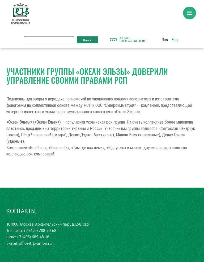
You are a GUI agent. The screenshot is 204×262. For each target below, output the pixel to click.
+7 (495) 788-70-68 (39, 231)
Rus (165, 39)
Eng (175, 39)
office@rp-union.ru (35, 243)
